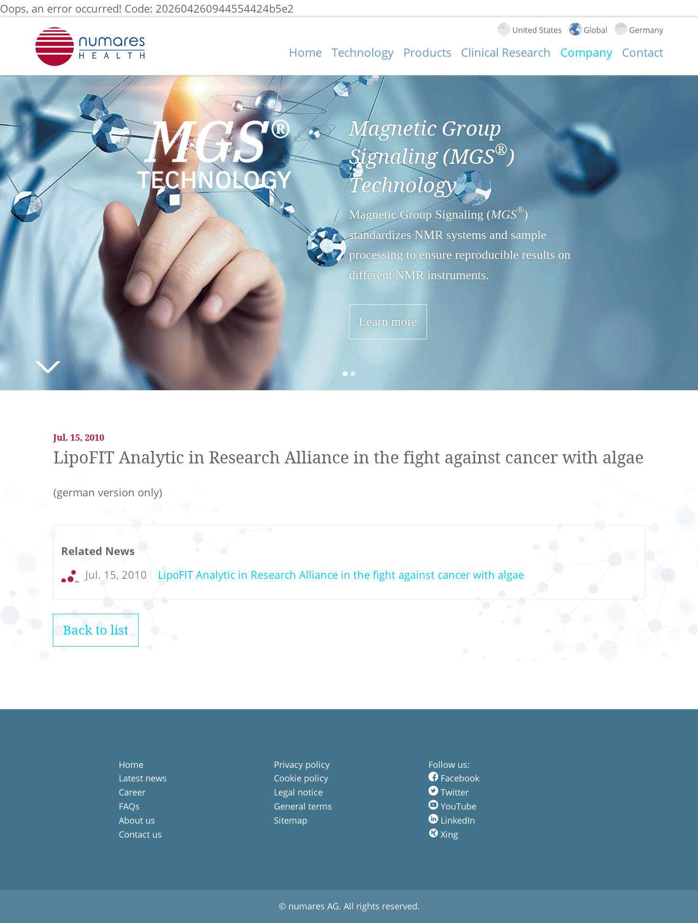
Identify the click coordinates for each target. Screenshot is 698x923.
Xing (443, 834)
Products (427, 52)
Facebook (453, 778)
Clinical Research (506, 52)
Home (305, 52)
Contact (642, 52)
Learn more (388, 322)
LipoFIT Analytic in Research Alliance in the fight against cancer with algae (339, 574)
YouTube (452, 806)
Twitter (448, 792)
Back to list (95, 629)
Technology (363, 52)
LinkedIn (451, 820)
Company (586, 52)
